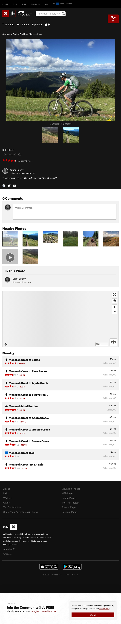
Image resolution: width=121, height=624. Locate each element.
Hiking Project (69, 498)
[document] (93, 610)
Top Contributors (12, 507)
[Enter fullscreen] (114, 294)
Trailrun (35, 4)
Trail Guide (8, 24)
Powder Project (70, 507)
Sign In (113, 19)
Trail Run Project (70, 502)
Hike (24, 4)
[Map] (60, 319)
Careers (7, 553)
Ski (46, 4)
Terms (67, 575)
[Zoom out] (114, 311)
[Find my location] (114, 301)
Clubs (6, 502)
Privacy (75, 575)
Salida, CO (30, 173)
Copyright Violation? (60, 123)
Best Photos (23, 24)
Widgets (7, 498)
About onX (9, 549)
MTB (15, 4)
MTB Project (68, 493)
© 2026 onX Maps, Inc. (52, 575)
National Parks (69, 511)
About (6, 488)
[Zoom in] (114, 307)
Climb (5, 4)
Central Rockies (20, 34)
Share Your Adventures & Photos (20, 511)
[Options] (113, 342)
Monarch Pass (35, 34)
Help (5, 493)
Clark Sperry (16, 169)
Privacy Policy (104, 609)
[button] (3, 185)
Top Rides (37, 24)
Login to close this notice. (44, 611)
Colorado (6, 34)
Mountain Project (71, 488)
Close (93, 614)
